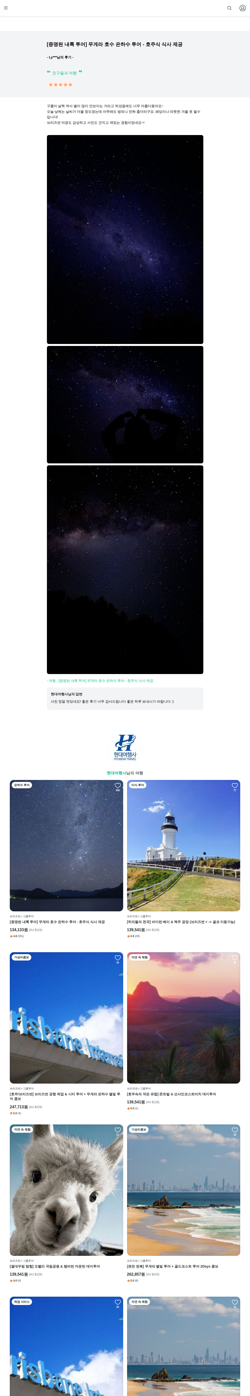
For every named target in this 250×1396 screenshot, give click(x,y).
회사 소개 (113, 1319)
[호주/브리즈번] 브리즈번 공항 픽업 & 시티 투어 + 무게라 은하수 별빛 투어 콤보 (202, 879)
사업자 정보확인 (180, 1378)
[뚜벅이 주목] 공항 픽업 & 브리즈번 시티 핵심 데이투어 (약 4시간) (47, 1133)
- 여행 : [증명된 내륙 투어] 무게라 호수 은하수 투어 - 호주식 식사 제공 (100, 682)
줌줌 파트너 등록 (191, 8)
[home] (19, 10)
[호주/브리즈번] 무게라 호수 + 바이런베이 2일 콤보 (45, 1260)
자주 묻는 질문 (116, 1363)
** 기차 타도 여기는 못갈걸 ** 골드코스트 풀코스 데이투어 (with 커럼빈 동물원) (125, 1133)
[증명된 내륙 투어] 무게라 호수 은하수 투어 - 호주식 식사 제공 (46, 879)
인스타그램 (153, 1326)
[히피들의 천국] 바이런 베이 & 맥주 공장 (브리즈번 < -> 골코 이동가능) (125, 879)
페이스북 (152, 1319)
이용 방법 (113, 1326)
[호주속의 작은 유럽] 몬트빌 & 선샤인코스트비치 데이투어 (45, 1006)
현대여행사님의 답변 (67, 695)
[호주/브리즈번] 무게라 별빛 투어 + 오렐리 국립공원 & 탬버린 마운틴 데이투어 (202, 1133)
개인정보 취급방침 (119, 1341)
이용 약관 (113, 1334)
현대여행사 (116, 774)
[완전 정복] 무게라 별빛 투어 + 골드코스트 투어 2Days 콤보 (202, 1006)
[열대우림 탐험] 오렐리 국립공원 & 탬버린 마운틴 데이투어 (124, 1006)
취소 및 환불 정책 (118, 1349)
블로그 (152, 1334)
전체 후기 (152, 1341)
